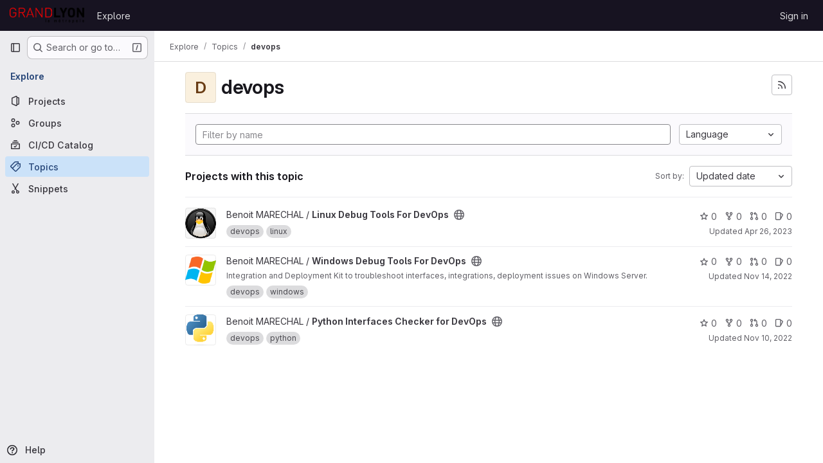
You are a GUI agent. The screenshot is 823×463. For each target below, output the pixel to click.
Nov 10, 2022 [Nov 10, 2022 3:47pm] (768, 338)
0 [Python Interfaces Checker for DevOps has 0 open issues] (783, 323)
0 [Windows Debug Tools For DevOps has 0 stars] (708, 261)
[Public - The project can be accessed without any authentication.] (459, 215)
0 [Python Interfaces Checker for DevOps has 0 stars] (708, 323)
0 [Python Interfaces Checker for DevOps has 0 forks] (733, 323)
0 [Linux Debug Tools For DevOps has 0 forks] (733, 216)
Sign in (794, 15)
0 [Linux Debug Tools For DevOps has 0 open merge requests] (758, 216)
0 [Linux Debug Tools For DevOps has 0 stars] (708, 216)
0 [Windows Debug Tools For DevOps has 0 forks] (733, 261)
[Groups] (77, 123)
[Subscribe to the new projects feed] (782, 85)
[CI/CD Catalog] (77, 144)
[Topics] (77, 166)
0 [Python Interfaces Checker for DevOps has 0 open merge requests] (758, 323)
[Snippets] (77, 188)
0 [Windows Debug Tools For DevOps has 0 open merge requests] (758, 261)
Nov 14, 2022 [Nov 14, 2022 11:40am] (768, 276)
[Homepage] (47, 15)
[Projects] (77, 101)
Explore (114, 15)
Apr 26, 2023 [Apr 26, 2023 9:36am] (768, 231)
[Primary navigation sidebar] (15, 47)
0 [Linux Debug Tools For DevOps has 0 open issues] (783, 216)
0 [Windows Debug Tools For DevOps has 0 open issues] (783, 261)
